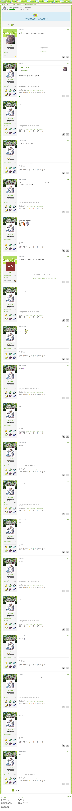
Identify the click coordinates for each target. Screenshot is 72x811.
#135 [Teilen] (68, 558)
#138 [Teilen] (68, 674)
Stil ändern (69, 796)
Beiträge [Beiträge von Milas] (5, 52)
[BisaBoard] (3, 1)
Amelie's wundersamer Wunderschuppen (34, 90)
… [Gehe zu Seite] (6, 24)
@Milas (25, 182)
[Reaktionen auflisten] (20, 96)
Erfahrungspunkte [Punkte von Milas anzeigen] (7, 50)
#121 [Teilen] (68, 29)
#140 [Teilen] (68, 751)
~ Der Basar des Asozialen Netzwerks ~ (44, 278)
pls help (43, 52)
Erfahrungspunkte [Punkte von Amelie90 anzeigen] (7, 84)
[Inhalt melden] (64, 57)
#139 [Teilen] (68, 713)
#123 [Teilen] (68, 102)
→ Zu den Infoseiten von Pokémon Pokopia (36, 19)
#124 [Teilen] (68, 140)
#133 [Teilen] (68, 481)
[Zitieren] (67, 57)
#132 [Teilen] (68, 442)
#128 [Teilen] (68, 288)
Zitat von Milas (24, 68)
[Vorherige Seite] (3, 25)
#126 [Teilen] (68, 217)
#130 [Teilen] (68, 365)
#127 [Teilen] (68, 256)
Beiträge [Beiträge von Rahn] (5, 277)
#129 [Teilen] (68, 326)
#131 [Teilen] (68, 403)
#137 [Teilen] (68, 635)
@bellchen (29, 182)
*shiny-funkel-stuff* (44, 51)
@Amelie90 (23, 32)
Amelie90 (19, 9)
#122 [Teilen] (68, 63)
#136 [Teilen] (68, 597)
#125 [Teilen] (68, 179)
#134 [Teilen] (68, 519)
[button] (70, 1)
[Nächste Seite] (17, 25)
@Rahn (35, 182)
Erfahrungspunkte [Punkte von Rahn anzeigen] (7, 275)
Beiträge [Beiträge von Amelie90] (5, 86)
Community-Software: (36, 809)
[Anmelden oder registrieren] (66, 1)
